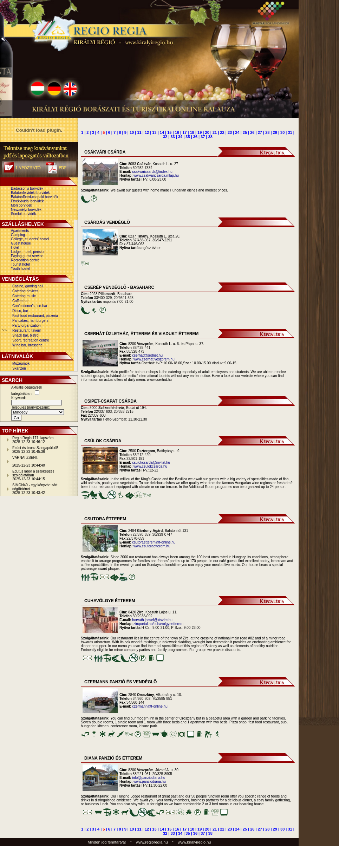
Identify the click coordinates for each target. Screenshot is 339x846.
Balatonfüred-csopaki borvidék (34, 197)
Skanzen (19, 368)
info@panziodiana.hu (148, 778)
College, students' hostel (30, 239)
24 (237, 132)
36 (195, 137)
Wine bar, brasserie (27, 345)
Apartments (20, 231)
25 (245, 132)
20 (207, 132)
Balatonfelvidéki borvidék (30, 193)
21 (215, 132)
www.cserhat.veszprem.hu (154, 359)
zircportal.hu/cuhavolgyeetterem (158, 624)
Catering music (24, 296)
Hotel (15, 247)
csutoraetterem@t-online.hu (154, 542)
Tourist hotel (20, 264)
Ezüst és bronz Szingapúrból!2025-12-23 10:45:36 (35, 450)
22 (222, 132)
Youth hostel (20, 269)
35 (187, 137)
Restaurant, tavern (26, 330)
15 (169, 132)
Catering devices (25, 291)
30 (282, 132)
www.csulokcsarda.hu (150, 466)
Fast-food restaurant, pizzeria (35, 316)
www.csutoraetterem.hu (151, 546)
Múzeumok (21, 363)
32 (165, 137)
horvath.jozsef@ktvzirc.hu (152, 620)
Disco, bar (20, 311)
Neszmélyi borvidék (26, 210)
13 (154, 132)
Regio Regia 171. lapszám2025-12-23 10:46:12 (32, 440)
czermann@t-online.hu (150, 706)
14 (162, 132)
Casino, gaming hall (27, 286)
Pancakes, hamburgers (30, 321)
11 (139, 132)
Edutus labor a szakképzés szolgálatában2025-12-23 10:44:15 (33, 475)
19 (199, 132)
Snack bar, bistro (25, 335)
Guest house (21, 243)
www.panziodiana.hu (149, 781)
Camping (18, 235)
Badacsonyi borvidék (27, 188)
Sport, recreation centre (30, 340)
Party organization (26, 325)
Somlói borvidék (23, 214)
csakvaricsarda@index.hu (152, 172)
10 (132, 132)
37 (203, 137)
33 (172, 137)
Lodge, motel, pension (28, 252)
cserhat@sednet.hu (147, 355)
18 (192, 132)
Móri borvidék (21, 205)
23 (230, 132)
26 (252, 132)
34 (180, 137)
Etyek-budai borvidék (27, 201)
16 (177, 132)
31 (290, 132)
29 (275, 132)
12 (147, 132)
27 (260, 132)
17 (184, 132)
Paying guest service (27, 256)
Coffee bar (20, 301)
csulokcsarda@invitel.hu (151, 462)
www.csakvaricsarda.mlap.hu (156, 175)
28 (267, 132)
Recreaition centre (25, 260)
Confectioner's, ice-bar (29, 306)
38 (210, 137)
